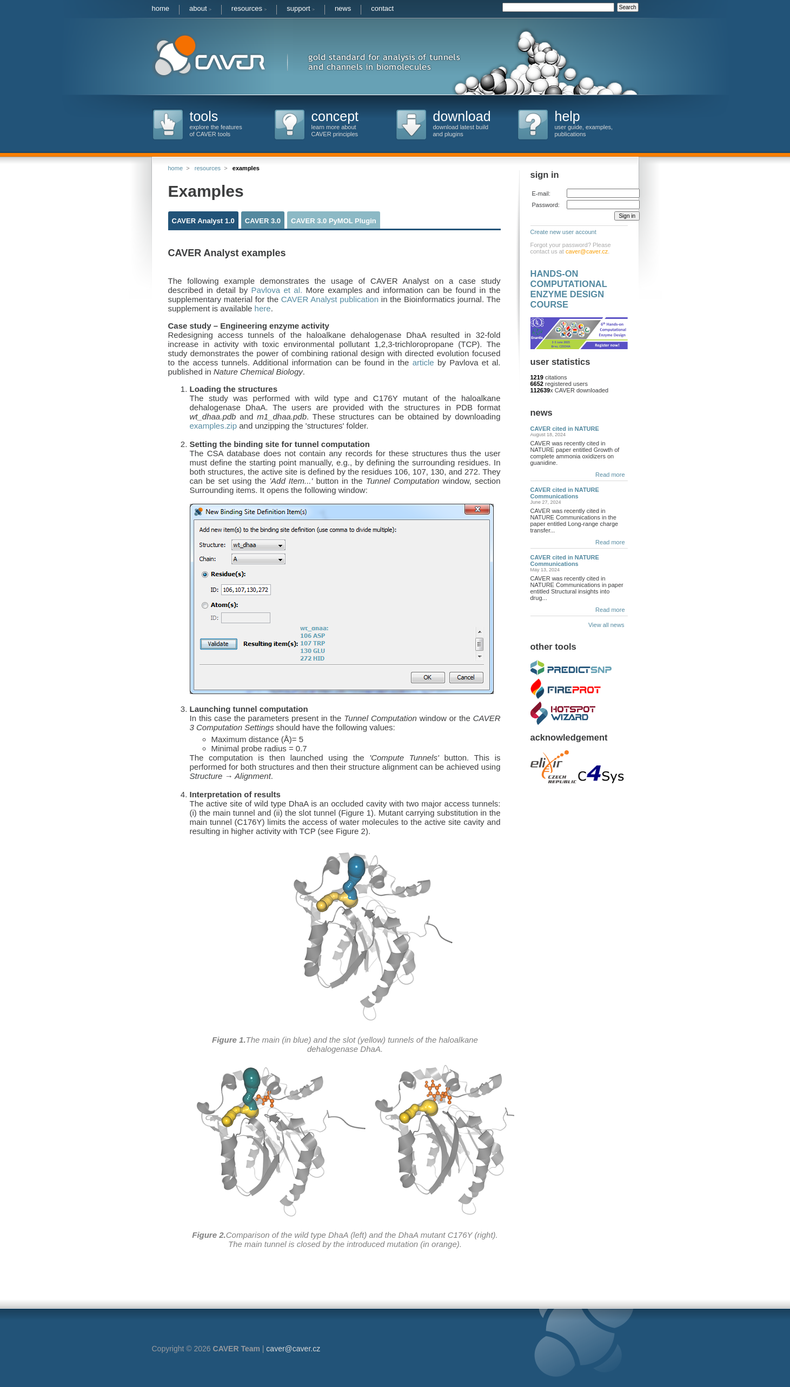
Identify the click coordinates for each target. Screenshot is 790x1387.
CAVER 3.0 (263, 221)
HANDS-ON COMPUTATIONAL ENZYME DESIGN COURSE (568, 289)
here (263, 308)
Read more (610, 474)
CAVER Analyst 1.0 (203, 221)
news (343, 8)
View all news (608, 625)
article (423, 362)
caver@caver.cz (587, 251)
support (301, 8)
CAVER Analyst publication (328, 299)
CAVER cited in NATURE (564, 428)
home (161, 8)
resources (249, 8)
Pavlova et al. (277, 290)
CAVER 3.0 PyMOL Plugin (333, 221)
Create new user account (563, 232)
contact (382, 8)
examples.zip (213, 425)
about (200, 8)
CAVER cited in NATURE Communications (564, 492)
